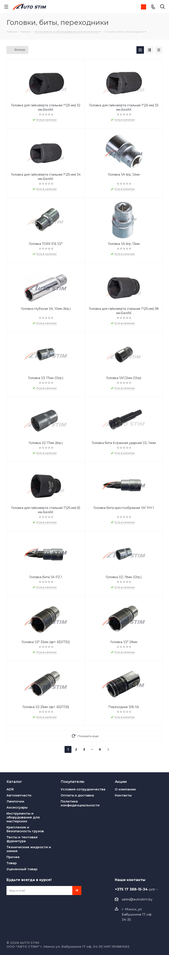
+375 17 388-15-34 (135, 889)
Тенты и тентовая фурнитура (22, 839)
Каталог (14, 781)
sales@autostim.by (137, 899)
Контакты (123, 795)
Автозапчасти (18, 795)
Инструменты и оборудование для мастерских (23, 817)
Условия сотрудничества (83, 789)
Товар (11, 863)
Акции (121, 781)
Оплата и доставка (77, 795)
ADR (10, 789)
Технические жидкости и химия (28, 849)
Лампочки (15, 801)
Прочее (13, 857)
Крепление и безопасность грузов (25, 829)
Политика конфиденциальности (80, 803)
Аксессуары (17, 807)
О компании (125, 789)
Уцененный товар (21, 869)
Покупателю (72, 781)
